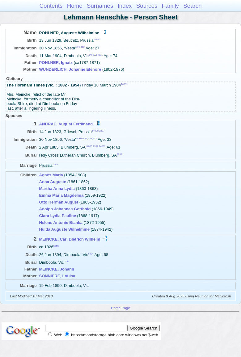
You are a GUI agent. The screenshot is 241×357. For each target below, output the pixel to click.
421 (78, 47)
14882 (102, 146)
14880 (97, 39)
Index (125, 5)
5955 (56, 245)
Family (170, 5)
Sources (147, 5)
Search (192, 5)
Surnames (100, 5)
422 (83, 47)
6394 (90, 253)
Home (74, 5)
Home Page (120, 308)
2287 (101, 130)
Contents (50, 5)
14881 (99, 54)
